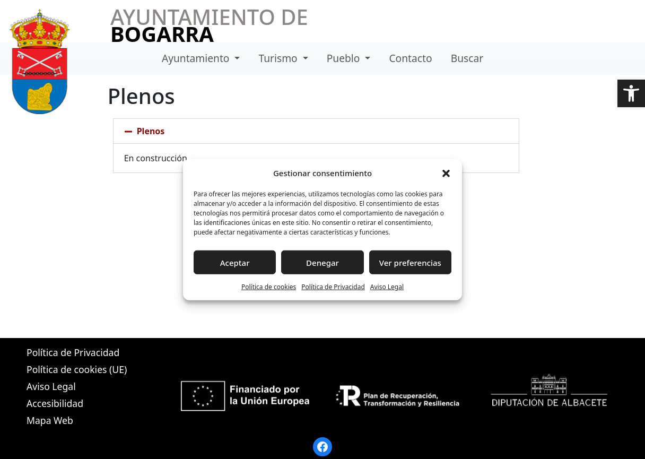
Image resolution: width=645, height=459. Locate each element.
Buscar (467, 58)
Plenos (151, 131)
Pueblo (345, 58)
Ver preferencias (410, 262)
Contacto (410, 58)
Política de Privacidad (333, 286)
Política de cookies (268, 286)
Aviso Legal (387, 286)
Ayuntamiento (197, 58)
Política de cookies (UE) (77, 369)
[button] (631, 93)
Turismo (279, 58)
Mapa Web (50, 420)
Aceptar (235, 262)
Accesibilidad (55, 403)
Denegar (322, 262)
